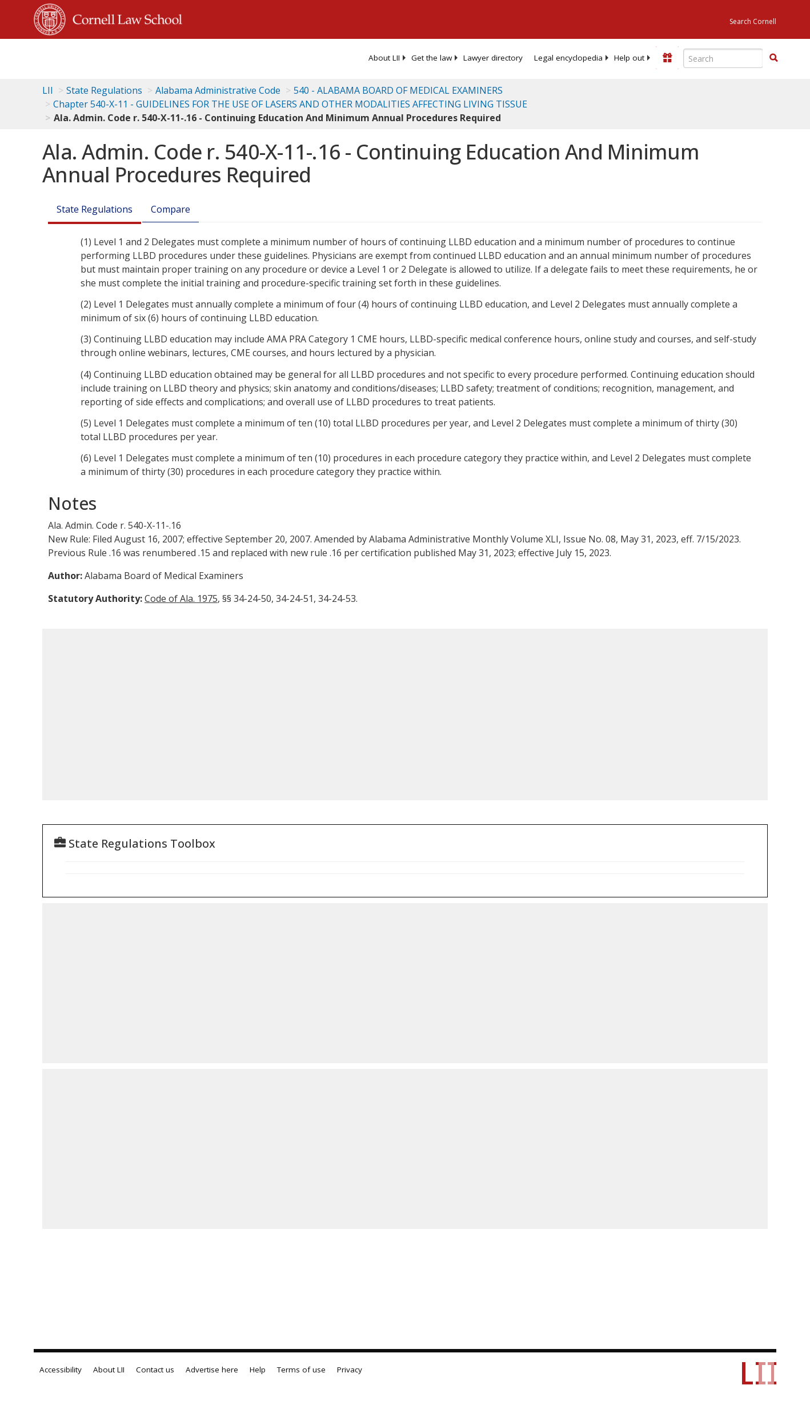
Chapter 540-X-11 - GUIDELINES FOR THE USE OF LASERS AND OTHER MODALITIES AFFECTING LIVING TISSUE (290, 104)
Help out (629, 58)
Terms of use (301, 1369)
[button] (773, 58)
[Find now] (773, 58)
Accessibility (60, 1369)
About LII (384, 58)
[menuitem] (384, 57)
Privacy (349, 1369)
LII (47, 90)
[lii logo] (162, 57)
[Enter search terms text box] (723, 58)
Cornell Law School (124, 17)
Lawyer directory (493, 58)
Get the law (431, 58)
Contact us (155, 1369)
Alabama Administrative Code (217, 90)
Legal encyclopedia (568, 58)
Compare (170, 209)
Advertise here (212, 1369)
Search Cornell (752, 21)
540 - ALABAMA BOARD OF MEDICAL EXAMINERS (398, 90)
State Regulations (104, 90)
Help (258, 1369)
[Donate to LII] (667, 57)
